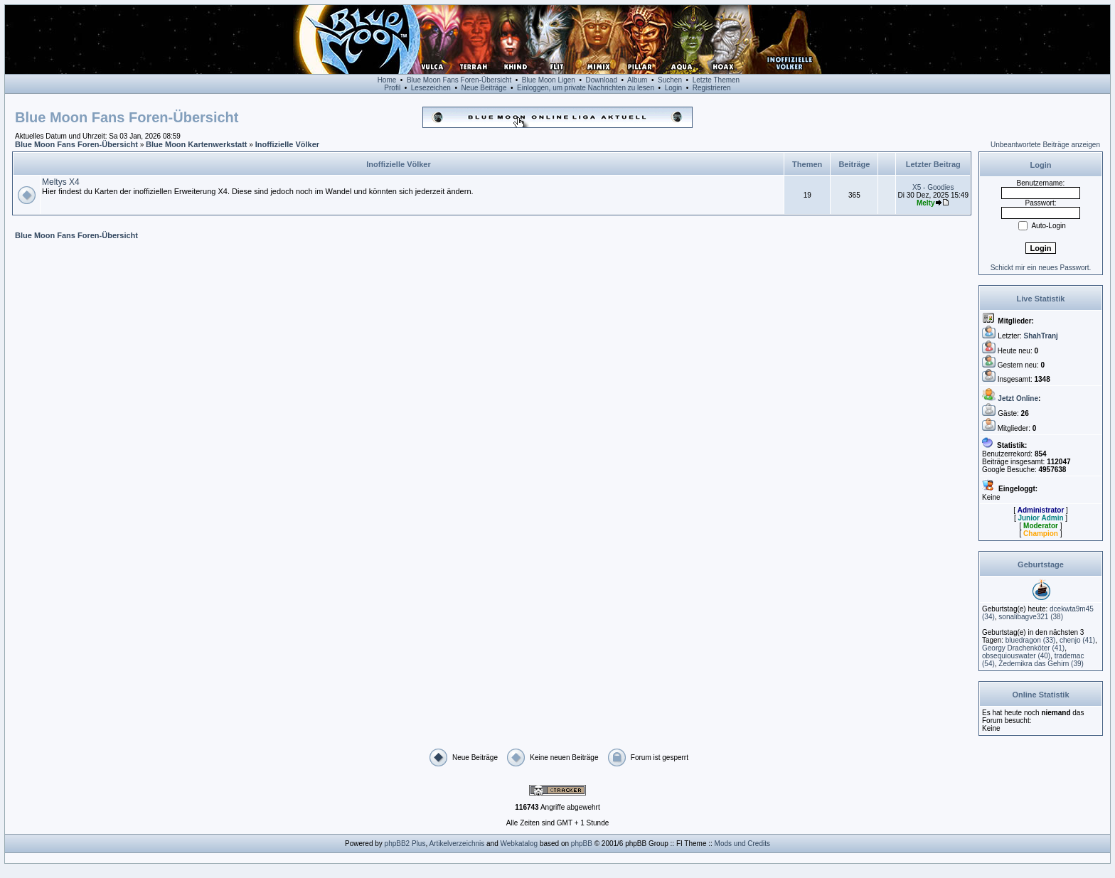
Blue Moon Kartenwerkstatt (196, 144)
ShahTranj (1040, 336)
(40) (1016, 656)
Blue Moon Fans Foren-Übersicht (459, 80)
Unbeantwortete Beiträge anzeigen (1045, 145)
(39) (1041, 664)
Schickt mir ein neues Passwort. (1041, 268)
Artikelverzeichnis (456, 843)
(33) (1030, 640)
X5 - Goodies (933, 187)
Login (673, 88)
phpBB (581, 843)
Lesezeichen (431, 88)
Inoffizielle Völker (287, 144)
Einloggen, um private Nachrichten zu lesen (585, 88)
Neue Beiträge (484, 88)
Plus (418, 843)
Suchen (670, 80)
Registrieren (712, 88)
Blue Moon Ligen (548, 80)
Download (601, 80)
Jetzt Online (1018, 398)
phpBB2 (397, 843)
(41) (1077, 640)
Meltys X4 (61, 182)
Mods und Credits (742, 843)
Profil (392, 88)
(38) (1030, 617)
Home (387, 80)
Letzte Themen (716, 80)
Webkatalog (519, 843)
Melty (926, 203)
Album (637, 80)
